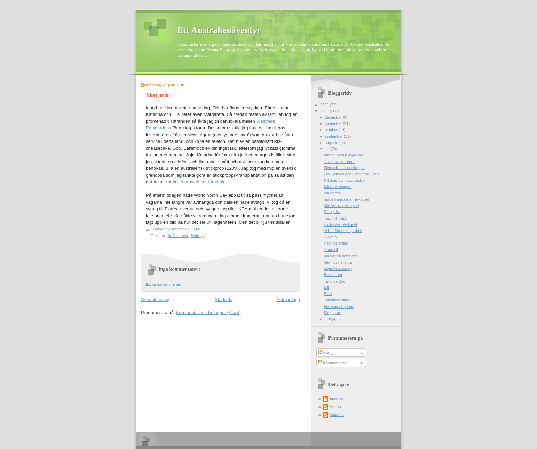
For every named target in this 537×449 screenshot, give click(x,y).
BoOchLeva (177, 235)
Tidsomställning (337, 300)
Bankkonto (333, 275)
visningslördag (336, 243)
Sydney (196, 235)
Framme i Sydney (339, 306)
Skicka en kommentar (163, 284)
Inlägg (326, 352)
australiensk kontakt (206, 181)
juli (328, 149)
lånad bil (331, 250)
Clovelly (330, 237)
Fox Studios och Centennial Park (352, 174)
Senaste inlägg (156, 299)
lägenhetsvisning (338, 268)
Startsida (223, 299)
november (334, 123)
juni (328, 319)
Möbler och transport (341, 205)
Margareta (332, 193)
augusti (331, 142)
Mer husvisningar (338, 262)
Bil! (326, 287)
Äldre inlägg (288, 299)
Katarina (337, 415)
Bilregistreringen (338, 186)
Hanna (335, 407)
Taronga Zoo (334, 281)
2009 (325, 105)
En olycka (332, 212)
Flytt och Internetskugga (344, 168)
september (334, 136)
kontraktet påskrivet (340, 224)
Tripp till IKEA (335, 218)
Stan (328, 294)
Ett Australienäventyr (219, 30)
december (334, 117)
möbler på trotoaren (340, 256)
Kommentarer (332, 363)
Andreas (337, 399)
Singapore (332, 313)
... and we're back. (339, 161)
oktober (332, 130)
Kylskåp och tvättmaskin (344, 180)
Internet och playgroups (344, 155)
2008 (325, 111)
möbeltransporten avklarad (346, 199)
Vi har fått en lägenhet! (343, 231)
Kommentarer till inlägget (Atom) (208, 312)
